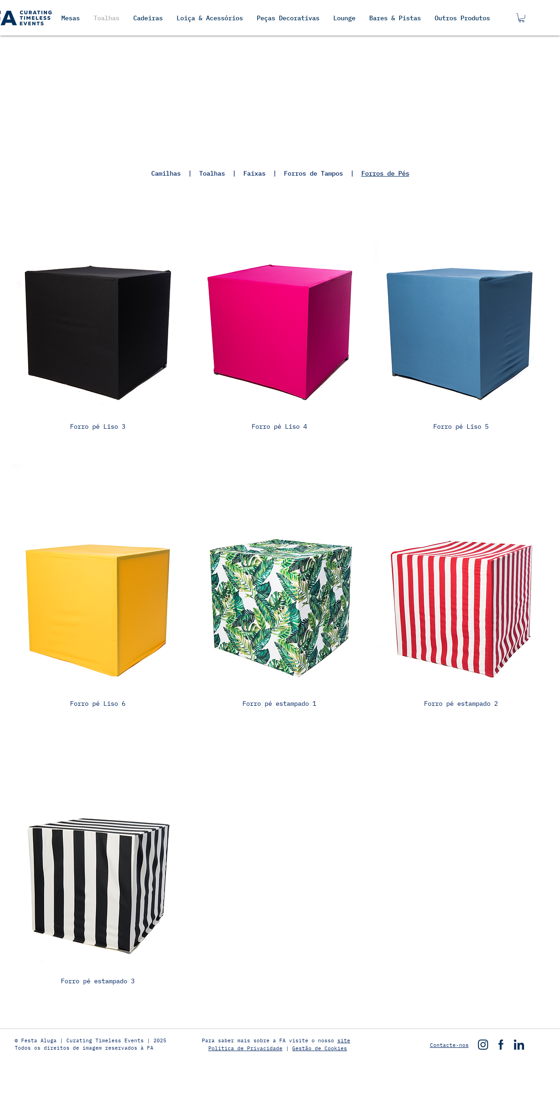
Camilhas (169, 173)
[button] (521, 17)
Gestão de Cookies (319, 1048)
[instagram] (483, 1045)
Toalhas (212, 173)
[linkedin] (519, 1045)
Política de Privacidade (245, 1048)
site (343, 1040)
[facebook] (501, 1045)
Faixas (254, 173)
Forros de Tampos (313, 173)
